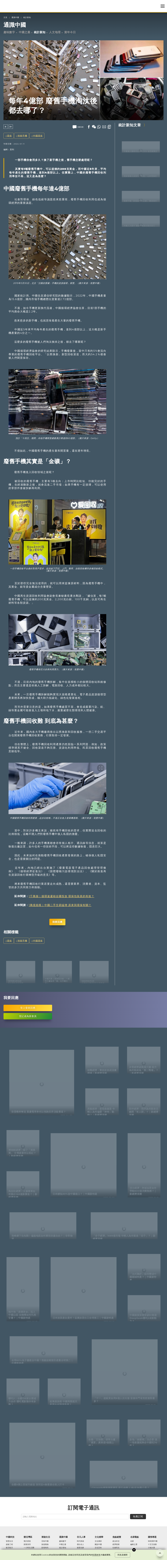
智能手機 (22, 135)
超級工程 (9, 1544)
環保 (9, 135)
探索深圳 (27, 1544)
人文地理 (55, 32)
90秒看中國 (152, 1541)
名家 (132, 1541)
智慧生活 (9, 1541)
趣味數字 (9, 32)
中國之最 (24, 32)
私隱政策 (96, 1555)
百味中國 (44, 1541)
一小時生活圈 (29, 1548)
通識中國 (15, 17)
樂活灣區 (28, 1537)
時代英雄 (80, 1541)
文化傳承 (98, 1541)
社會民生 (116, 1548)
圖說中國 (98, 1544)
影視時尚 (44, 1548)
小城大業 (151, 1548)
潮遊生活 (45, 1537)
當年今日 (70, 32)
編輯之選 (133, 1544)
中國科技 (10, 1537)
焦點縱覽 (117, 1537)
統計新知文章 (129, 125)
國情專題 (152, 1537)
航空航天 (9, 1548)
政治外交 (116, 1541)
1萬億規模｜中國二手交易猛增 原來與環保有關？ (60, 905)
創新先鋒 (80, 1548)
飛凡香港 (27, 1541)
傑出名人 (80, 1544)
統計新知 (27, 17)
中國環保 (38, 135)
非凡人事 (81, 1537)
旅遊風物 (44, 1544)
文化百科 (98, 1548)
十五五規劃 (152, 1544)
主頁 (5, 17)
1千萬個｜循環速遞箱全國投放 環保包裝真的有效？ (61, 896)
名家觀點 (134, 1537)
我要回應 (57, 922)
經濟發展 (116, 1544)
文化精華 (99, 1537)
